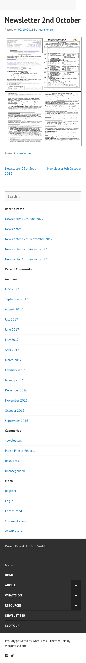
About (10, 585)
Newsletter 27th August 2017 (26, 249)
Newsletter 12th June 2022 (24, 219)
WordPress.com (15, 646)
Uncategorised (15, 471)
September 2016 (16, 421)
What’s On (13, 595)
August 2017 (14, 309)
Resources (12, 461)
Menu (81, 5)
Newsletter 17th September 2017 (29, 239)
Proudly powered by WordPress (26, 641)
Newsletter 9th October (64, 168)
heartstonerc (45, 29)
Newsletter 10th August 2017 (26, 259)
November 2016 (16, 400)
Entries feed (13, 511)
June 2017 (12, 329)
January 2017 (14, 380)
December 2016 (16, 390)
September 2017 (16, 299)
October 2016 (14, 410)
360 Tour (12, 626)
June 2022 (12, 289)
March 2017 (13, 360)
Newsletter (13, 229)
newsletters (24, 153)
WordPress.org (14, 531)
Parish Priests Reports (20, 450)
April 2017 (12, 350)
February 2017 (15, 370)
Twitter (12, 655)
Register (10, 491)
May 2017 (12, 339)
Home (9, 575)
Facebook (6, 655)
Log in (9, 501)
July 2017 (11, 319)
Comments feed (16, 521)
